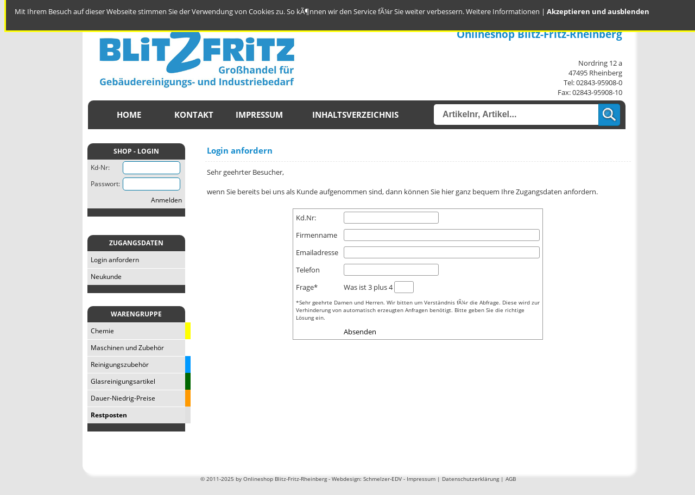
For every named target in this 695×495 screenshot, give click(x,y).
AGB (511, 479)
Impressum (259, 114)
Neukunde (104, 276)
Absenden (360, 332)
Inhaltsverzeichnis (355, 114)
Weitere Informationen (503, 11)
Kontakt (193, 114)
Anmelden (166, 200)
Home (129, 114)
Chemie (100, 331)
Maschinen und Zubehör (125, 348)
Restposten (107, 415)
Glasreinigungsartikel (121, 381)
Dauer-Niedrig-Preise (121, 398)
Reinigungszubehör (118, 364)
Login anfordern (113, 260)
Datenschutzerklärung (470, 479)
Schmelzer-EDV (382, 479)
